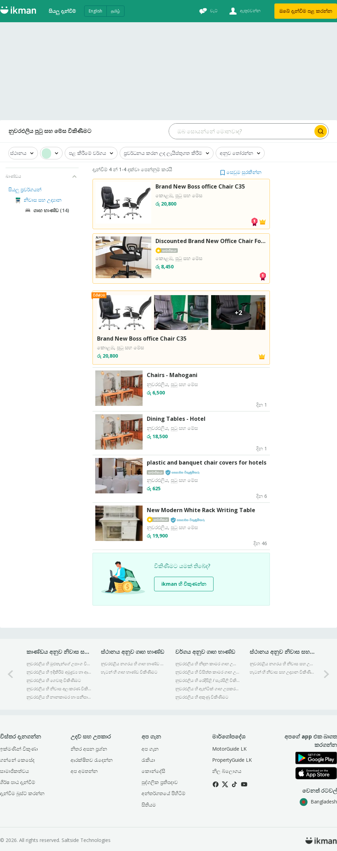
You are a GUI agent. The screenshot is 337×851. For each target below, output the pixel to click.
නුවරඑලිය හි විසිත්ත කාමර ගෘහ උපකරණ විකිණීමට (207, 672)
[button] (241, 172)
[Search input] (241, 131)
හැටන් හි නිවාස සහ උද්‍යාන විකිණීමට (282, 672)
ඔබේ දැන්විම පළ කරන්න (305, 11)
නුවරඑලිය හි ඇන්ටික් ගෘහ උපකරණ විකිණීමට (207, 689)
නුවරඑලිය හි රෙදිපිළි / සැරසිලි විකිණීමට (207, 680)
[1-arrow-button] (326, 674)
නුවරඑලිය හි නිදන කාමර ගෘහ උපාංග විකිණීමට (207, 664)
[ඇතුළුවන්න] (243, 11)
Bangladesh (318, 801)
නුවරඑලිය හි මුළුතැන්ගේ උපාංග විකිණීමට (58, 664)
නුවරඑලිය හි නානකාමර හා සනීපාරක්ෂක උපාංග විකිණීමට (58, 697)
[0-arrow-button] (10, 674)
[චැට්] (208, 11)
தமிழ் (115, 11)
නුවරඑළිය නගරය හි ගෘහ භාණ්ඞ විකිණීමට (133, 664)
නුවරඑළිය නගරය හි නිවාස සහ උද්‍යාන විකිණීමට (282, 664)
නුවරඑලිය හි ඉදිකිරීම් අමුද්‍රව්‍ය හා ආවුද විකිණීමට (58, 672)
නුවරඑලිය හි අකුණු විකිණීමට (201, 697)
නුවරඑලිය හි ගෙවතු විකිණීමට (53, 680)
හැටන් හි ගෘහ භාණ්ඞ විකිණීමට (129, 672)
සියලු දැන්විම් (62, 11)
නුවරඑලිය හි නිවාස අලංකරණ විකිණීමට (58, 689)
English (95, 11)
